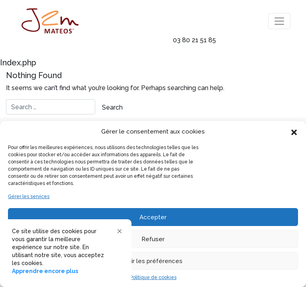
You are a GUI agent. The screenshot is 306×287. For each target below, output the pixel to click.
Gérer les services (28, 196)
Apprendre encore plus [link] (45, 271)
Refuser (153, 239)
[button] (294, 132)
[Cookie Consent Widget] (67, 251)
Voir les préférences (153, 261)
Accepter (153, 217)
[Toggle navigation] (279, 21)
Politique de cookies (153, 277)
